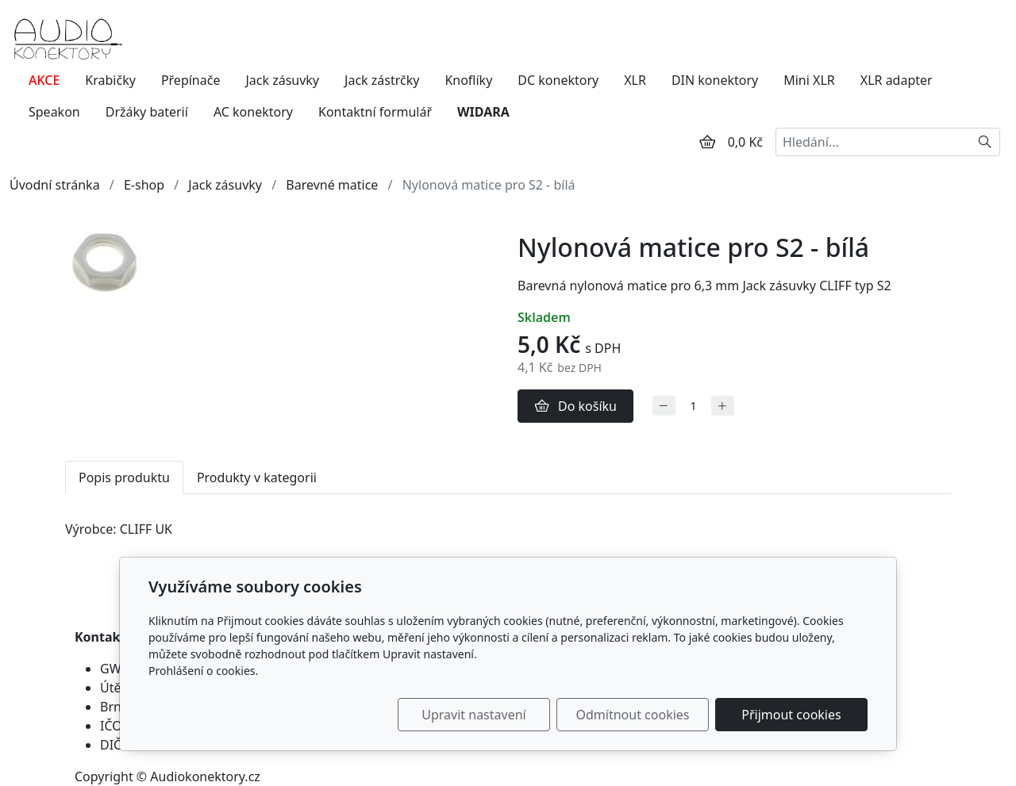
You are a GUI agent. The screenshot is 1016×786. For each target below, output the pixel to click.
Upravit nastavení (473, 714)
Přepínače (191, 80)
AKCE (44, 80)
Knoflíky (468, 80)
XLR (635, 80)
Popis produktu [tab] (124, 477)
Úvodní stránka (55, 185)
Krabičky (110, 80)
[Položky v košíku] (707, 142)
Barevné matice (332, 185)
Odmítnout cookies (633, 714)
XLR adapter (896, 80)
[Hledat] (985, 142)
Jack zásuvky (282, 80)
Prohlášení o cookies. (203, 670)
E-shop (144, 185)
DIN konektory (715, 80)
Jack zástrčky (381, 80)
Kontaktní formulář (375, 112)
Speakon (54, 112)
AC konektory (253, 112)
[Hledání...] (873, 142)
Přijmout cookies (791, 714)
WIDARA (483, 112)
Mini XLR (809, 80)
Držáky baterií (147, 112)
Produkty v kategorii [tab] (257, 477)
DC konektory (558, 80)
